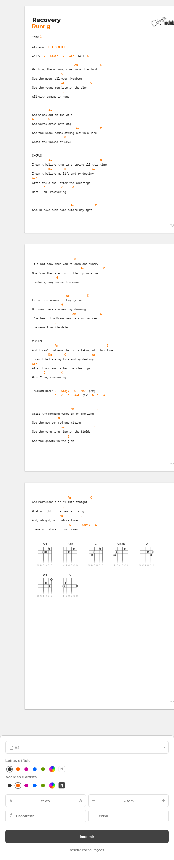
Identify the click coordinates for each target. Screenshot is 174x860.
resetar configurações (87, 850)
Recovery (46, 19)
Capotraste (25, 816)
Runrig (41, 26)
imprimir (87, 836)
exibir (103, 816)
